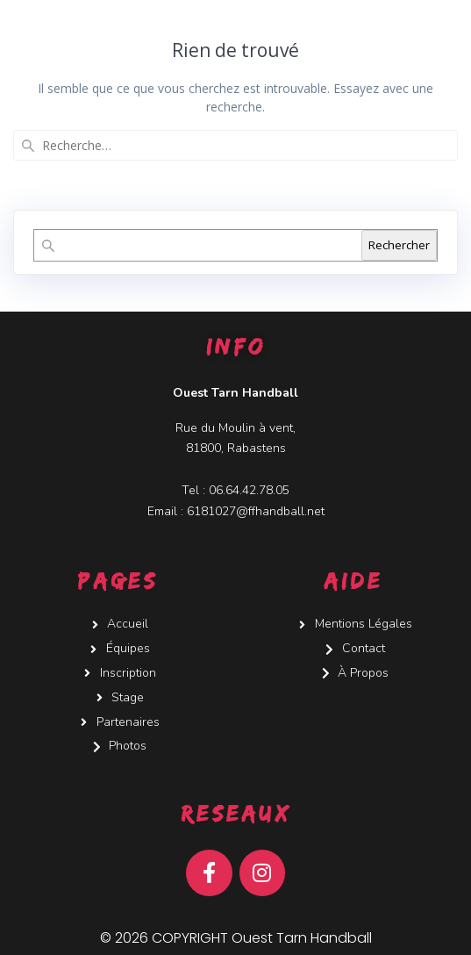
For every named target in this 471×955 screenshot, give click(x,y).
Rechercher (399, 245)
